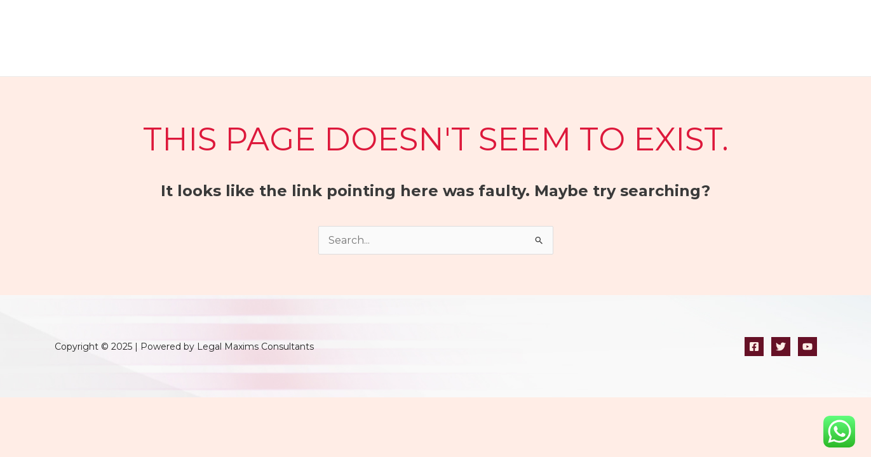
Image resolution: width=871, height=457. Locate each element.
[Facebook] (754, 346)
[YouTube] (807, 346)
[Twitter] (780, 346)
